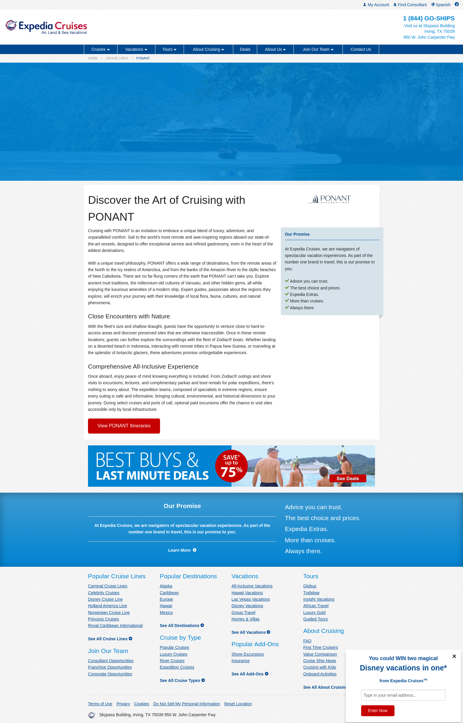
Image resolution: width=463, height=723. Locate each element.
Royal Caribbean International (115, 625)
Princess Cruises (103, 619)
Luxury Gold (314, 612)
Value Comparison (320, 654)
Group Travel (243, 612)
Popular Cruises (174, 647)
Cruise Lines (117, 58)
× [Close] (454, 656)
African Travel (316, 605)
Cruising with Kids (319, 667)
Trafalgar (311, 592)
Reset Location (238, 703)
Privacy (123, 703)
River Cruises (172, 660)
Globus (309, 586)
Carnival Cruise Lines (107, 586)
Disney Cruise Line (105, 599)
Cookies (141, 703)
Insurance (240, 660)
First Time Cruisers (320, 647)
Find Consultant (410, 4)
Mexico (166, 612)
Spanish (441, 4)
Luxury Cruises (173, 654)
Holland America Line (107, 605)
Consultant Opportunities (110, 660)
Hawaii (166, 605)
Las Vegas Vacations (250, 599)
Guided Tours (315, 619)
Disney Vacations (247, 605)
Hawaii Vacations (247, 592)
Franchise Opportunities (110, 667)
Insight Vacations (319, 599)
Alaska (166, 586)
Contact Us (361, 49)
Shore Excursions (247, 654)
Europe (166, 599)
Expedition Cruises (177, 667)
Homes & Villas (245, 619)
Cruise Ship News (319, 660)
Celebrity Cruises (104, 592)
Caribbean (169, 592)
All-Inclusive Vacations (252, 586)
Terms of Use (100, 703)
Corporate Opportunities (110, 674)
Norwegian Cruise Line (109, 612)
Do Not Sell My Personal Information (186, 703)
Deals (245, 49)
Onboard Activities (320, 674)
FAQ (307, 641)
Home (93, 58)
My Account (376, 4)
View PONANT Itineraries (124, 425)
